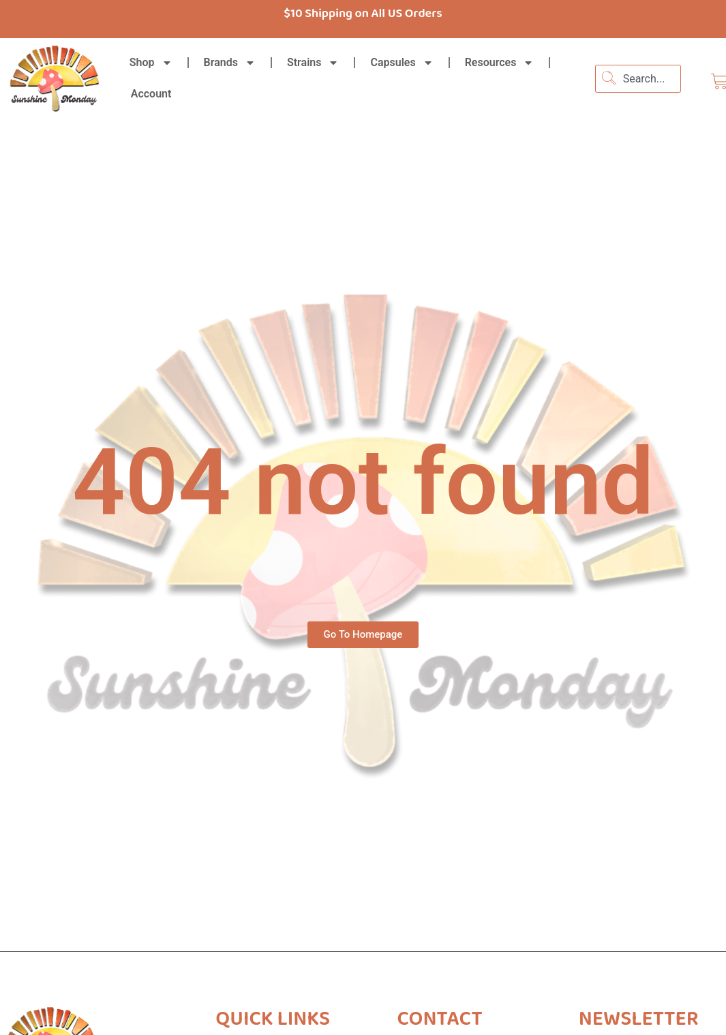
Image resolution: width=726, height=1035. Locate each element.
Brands (229, 62)
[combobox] (638, 79)
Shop (151, 62)
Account (151, 93)
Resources (499, 62)
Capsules (401, 62)
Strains (313, 62)
